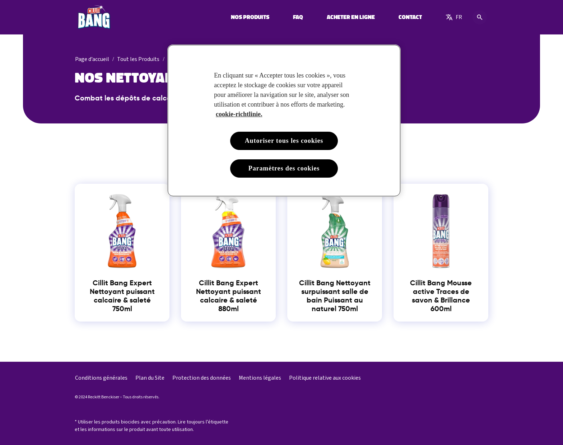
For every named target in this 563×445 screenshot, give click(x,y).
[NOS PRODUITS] (250, 17)
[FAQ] (298, 17)
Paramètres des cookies (284, 168)
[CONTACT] (410, 17)
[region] (284, 120)
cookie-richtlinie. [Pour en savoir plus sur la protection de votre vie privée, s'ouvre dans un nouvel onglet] (239, 114)
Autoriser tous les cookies (284, 140)
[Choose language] (453, 17)
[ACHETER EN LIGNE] (350, 17)
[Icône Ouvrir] (480, 17)
